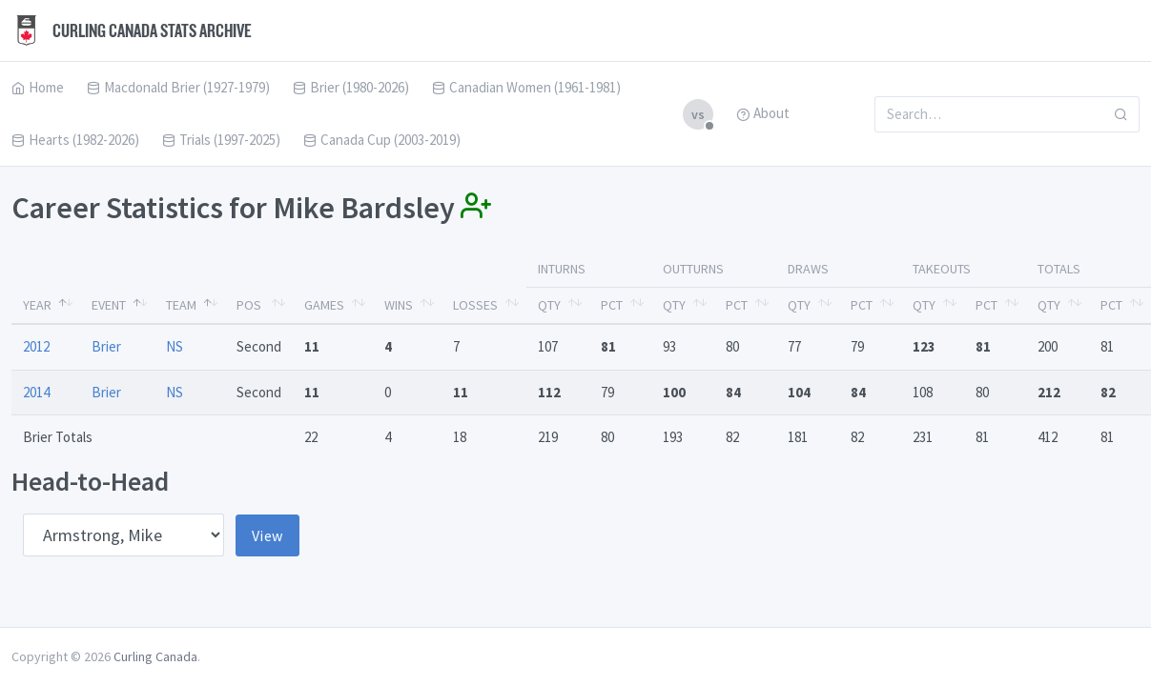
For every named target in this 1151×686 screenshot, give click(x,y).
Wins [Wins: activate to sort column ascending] (398, 304)
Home (37, 87)
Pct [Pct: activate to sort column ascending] (612, 304)
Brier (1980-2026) (351, 87)
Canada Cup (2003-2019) (382, 140)
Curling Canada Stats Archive (131, 30)
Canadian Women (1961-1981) (526, 87)
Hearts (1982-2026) (75, 140)
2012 (36, 346)
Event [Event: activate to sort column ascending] (109, 304)
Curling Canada (155, 656)
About (763, 113)
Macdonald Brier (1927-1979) (178, 87)
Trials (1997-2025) (221, 140)
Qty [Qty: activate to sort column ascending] (549, 304)
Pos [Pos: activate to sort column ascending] (248, 304)
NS (174, 346)
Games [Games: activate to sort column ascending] (324, 304)
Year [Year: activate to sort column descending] (37, 304)
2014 (36, 392)
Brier (106, 346)
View (267, 535)
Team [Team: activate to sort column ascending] (181, 304)
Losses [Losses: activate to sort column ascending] (475, 304)
